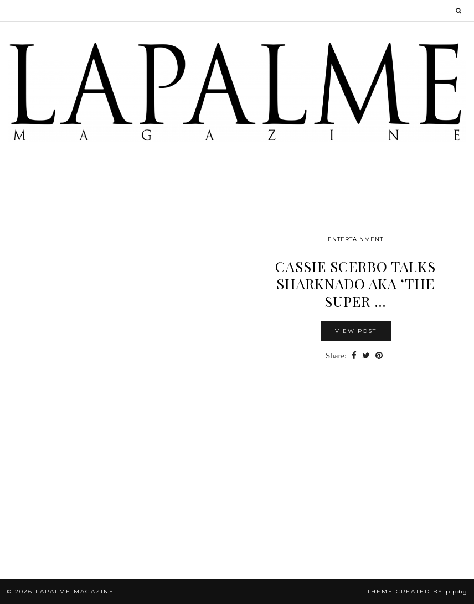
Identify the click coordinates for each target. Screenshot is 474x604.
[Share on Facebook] (354, 356)
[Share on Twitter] (366, 356)
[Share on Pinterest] (379, 356)
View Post (356, 331)
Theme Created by (417, 591)
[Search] (459, 10)
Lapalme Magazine (74, 591)
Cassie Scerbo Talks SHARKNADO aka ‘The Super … (355, 283)
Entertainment (355, 239)
